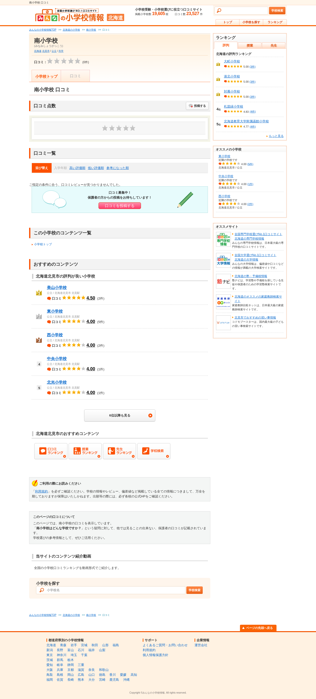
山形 (105, 645)
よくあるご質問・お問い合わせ (165, 645)
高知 (134, 675)
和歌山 (104, 670)
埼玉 (74, 655)
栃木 (70, 660)
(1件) (250, 184)
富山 (70, 650)
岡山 (70, 675)
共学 (61, 51)
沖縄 (126, 679)
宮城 (84, 645)
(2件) (250, 204)
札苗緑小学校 (233, 106)
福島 (116, 645)
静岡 (70, 665)
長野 (60, 650)
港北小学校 (232, 76)
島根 (60, 675)
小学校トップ (46, 76)
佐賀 (60, 679)
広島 (81, 675)
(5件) (250, 163)
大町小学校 (232, 61)
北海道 (37, 51)
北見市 (46, 51)
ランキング (275, 22)
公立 (54, 51)
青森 (63, 645)
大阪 (49, 670)
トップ (227, 22)
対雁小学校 (232, 91)
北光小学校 (57, 382)
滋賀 (81, 670)
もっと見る (276, 136)
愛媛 (123, 675)
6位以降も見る (119, 415)
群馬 (60, 660)
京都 (70, 670)
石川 (81, 650)
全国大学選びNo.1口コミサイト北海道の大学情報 (255, 257)
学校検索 (277, 10)
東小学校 (55, 311)
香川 (112, 675)
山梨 (102, 650)
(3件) (253, 66)
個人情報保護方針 (155, 655)
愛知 (49, 665)
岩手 (74, 645)
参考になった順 (117, 168)
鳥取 (49, 675)
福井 (91, 650)
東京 (49, 655)
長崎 (70, 679)
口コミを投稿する (120, 206)
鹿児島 (114, 679)
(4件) (253, 111)
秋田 (95, 645)
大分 (91, 679)
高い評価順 (77, 168)
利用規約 (41, 491)
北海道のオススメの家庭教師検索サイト (258, 299)
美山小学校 (57, 287)
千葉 (84, 655)
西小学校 (55, 335)
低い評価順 (96, 168)
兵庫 (60, 670)
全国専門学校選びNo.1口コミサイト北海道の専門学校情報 (258, 236)
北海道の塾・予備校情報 (251, 276)
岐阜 (60, 665)
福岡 (49, 679)
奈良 (91, 670)
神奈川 (61, 655)
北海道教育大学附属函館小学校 (246, 121)
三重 (81, 665)
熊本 (81, 679)
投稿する (200, 106)
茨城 (49, 660)
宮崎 (102, 679)
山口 (91, 675)
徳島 (102, 675)
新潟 (49, 650)
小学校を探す (251, 22)
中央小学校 (57, 359)
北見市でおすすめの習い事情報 (255, 317)
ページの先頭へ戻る (259, 628)
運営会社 (201, 645)
